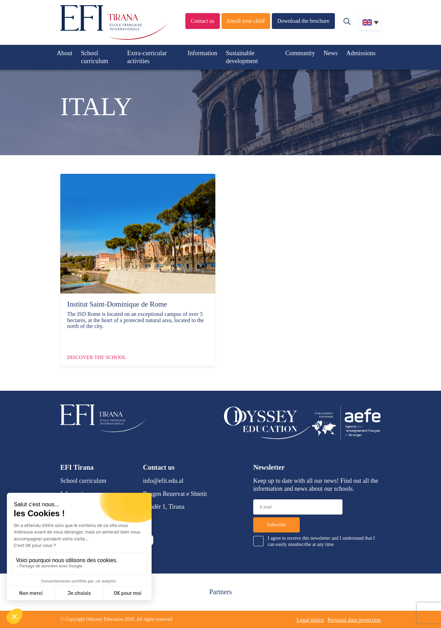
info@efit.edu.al (163, 480)
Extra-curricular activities (147, 57)
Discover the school (96, 357)
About (64, 53)
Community (300, 53)
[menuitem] (370, 22)
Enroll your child (246, 21)
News (331, 53)
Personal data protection (354, 620)
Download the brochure (303, 21)
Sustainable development (242, 57)
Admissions (361, 53)
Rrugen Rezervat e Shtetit (175, 493)
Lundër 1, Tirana (164, 506)
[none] (370, 22)
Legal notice (310, 620)
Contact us (202, 21)
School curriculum (94, 57)
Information (202, 53)
